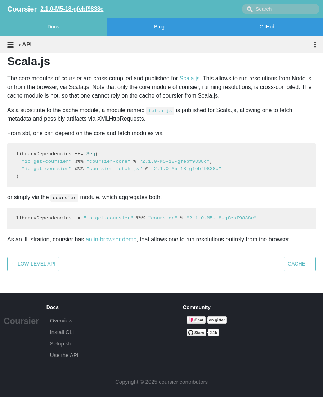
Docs (53, 27)
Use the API (64, 355)
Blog (159, 27)
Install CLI (62, 332)
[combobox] (280, 9)
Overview (61, 320)
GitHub (267, 27)
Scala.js (189, 78)
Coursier (21, 321)
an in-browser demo (111, 239)
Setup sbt (61, 343)
